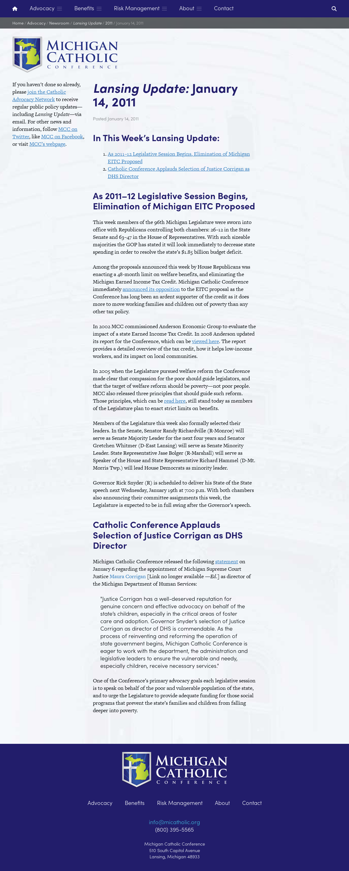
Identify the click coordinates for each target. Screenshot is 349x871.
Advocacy (36, 23)
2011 (108, 23)
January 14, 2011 (129, 23)
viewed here (205, 341)
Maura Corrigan (128, 576)
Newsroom (59, 23)
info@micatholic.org (174, 822)
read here (174, 400)
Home (18, 23)
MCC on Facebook (62, 136)
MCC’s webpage (47, 144)
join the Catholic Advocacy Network (39, 95)
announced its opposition (151, 289)
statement (226, 561)
